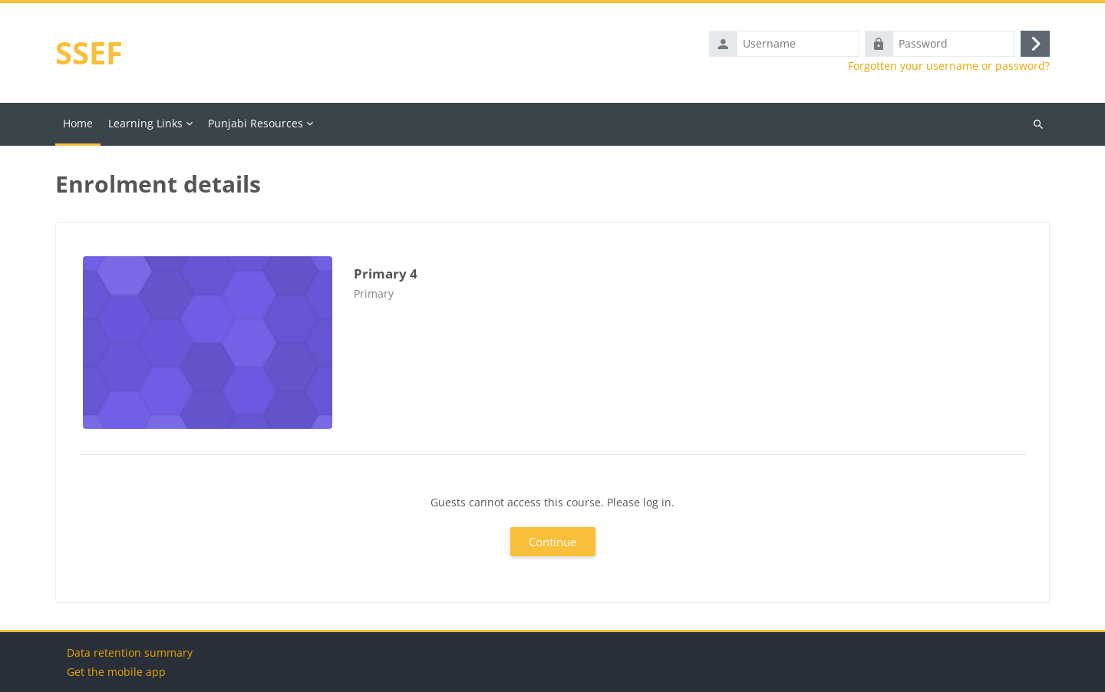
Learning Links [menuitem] (145, 123)
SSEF (89, 52)
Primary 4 (385, 273)
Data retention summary (130, 652)
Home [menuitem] (78, 123)
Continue (552, 541)
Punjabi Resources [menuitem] (255, 123)
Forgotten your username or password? (949, 66)
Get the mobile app (116, 671)
